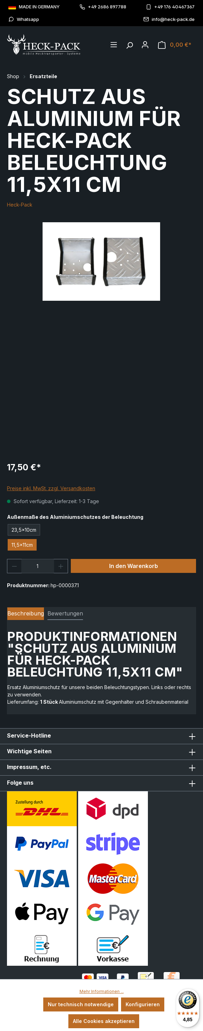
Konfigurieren (143, 1004)
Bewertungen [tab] (65, 613)
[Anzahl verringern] (14, 566)
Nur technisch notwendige (81, 1004)
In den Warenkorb (133, 565)
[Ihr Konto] (145, 45)
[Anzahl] (37, 566)
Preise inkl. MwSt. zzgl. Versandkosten (51, 488)
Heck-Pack (19, 205)
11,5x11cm (22, 545)
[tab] (25, 613)
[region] (101, 261)
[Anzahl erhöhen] (61, 566)
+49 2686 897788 (103, 7)
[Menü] (113, 45)
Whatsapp (23, 19)
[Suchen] (129, 44)
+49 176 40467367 (170, 7)
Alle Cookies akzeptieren (104, 1021)
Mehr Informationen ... (102, 991)
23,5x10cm (24, 530)
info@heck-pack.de (169, 19)
